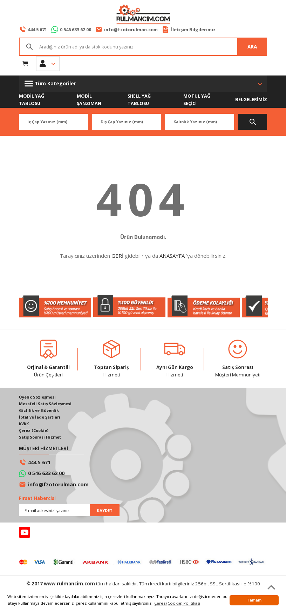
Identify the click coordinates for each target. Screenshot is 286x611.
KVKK (24, 425)
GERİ (117, 255)
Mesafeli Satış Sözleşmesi (46, 404)
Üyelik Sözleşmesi (38, 397)
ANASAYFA (172, 255)
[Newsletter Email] (69, 512)
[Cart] (25, 63)
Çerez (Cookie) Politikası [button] (177, 603)
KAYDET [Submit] (105, 511)
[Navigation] (143, 83)
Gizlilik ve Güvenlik (39, 411)
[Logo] (143, 15)
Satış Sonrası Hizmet (41, 438)
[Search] (143, 47)
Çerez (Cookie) (34, 431)
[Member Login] (48, 63)
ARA (252, 46)
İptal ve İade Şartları (40, 418)
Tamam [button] (254, 600)
